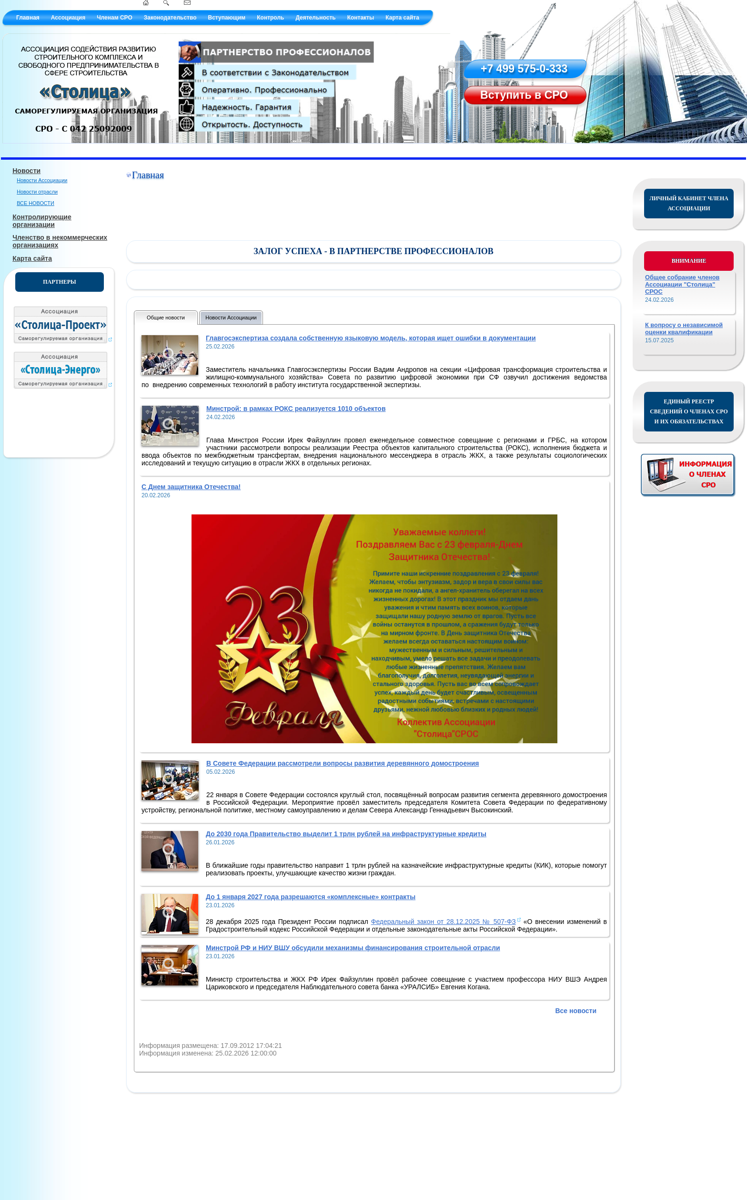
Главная (28, 17)
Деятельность (315, 17)
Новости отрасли (37, 192)
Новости (26, 170)
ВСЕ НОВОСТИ (35, 203)
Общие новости (166, 317)
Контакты (360, 17)
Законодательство (170, 17)
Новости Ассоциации (42, 180)
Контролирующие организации (41, 220)
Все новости (575, 1011)
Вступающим (226, 17)
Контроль (270, 17)
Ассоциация (68, 17)
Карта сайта (402, 17)
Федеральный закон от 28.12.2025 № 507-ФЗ (443, 921)
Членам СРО (114, 17)
